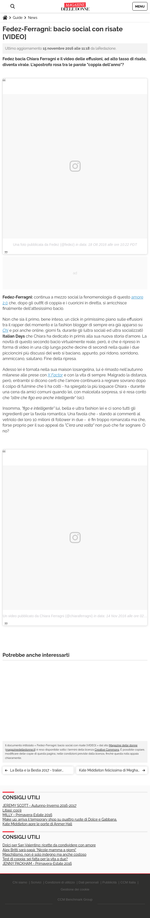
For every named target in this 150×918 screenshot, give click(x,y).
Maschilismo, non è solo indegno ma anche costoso (44, 854)
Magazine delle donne (123, 745)
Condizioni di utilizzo (60, 882)
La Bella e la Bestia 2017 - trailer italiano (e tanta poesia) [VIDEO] (36, 771)
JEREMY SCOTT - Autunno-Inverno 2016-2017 (39, 806)
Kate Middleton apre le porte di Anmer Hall (37, 824)
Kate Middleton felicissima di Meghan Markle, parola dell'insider (109, 771)
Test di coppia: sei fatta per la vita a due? (35, 859)
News (32, 18)
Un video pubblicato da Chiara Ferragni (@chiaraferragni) (48, 616)
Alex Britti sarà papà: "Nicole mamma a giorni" (39, 850)
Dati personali (89, 882)
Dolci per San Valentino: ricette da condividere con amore (49, 845)
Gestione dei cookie (75, 889)
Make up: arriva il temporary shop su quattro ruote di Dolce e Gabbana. (60, 819)
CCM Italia (128, 882)
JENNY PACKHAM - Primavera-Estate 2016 (37, 864)
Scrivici (36, 882)
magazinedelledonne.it (20, 749)
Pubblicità (109, 882)
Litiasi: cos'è (12, 810)
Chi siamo (20, 882)
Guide (17, 18)
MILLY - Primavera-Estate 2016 (27, 815)
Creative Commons (107, 749)
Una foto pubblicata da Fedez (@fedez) (44, 245)
